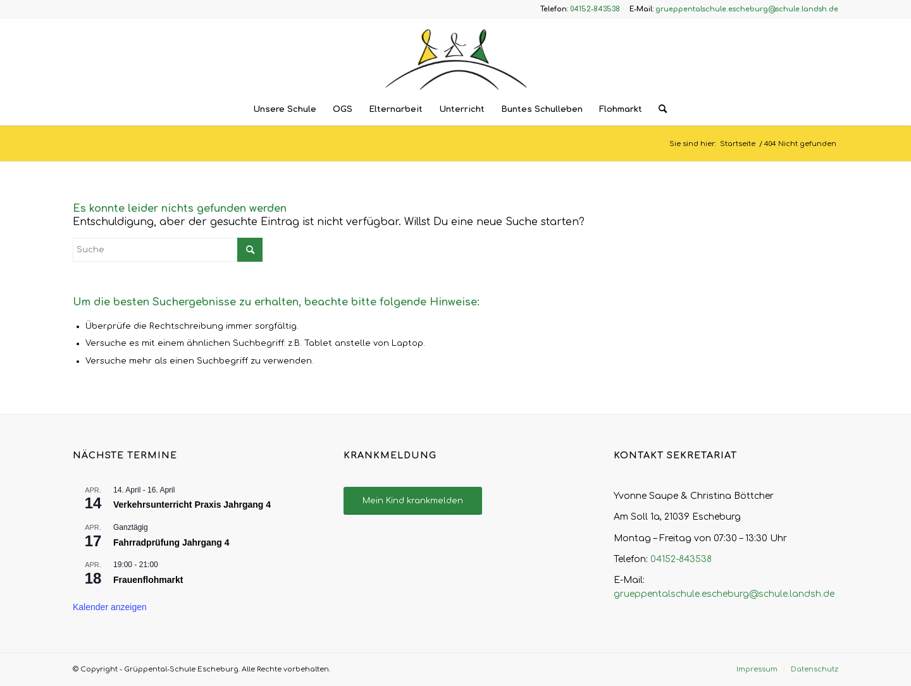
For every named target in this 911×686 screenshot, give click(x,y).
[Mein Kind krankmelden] (413, 501)
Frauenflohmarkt (148, 580)
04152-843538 (681, 559)
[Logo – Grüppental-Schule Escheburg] (455, 56)
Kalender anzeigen (110, 607)
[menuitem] (285, 109)
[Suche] (658, 109)
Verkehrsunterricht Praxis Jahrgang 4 (192, 504)
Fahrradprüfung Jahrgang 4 (171, 542)
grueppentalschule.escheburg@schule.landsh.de (724, 594)
